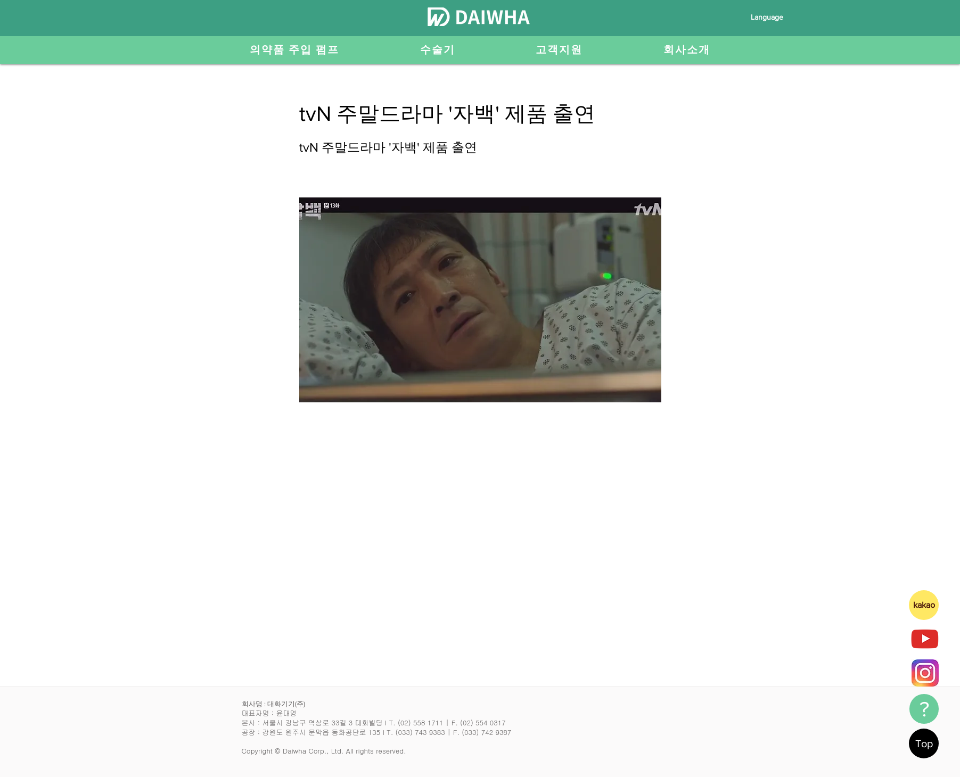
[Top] (924, 743)
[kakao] (924, 605)
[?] (924, 709)
